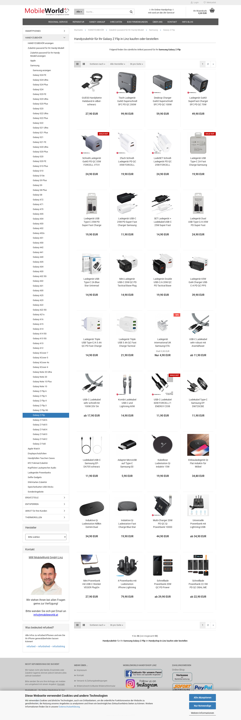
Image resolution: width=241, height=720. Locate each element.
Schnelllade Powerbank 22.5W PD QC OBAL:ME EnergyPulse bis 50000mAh (198, 584)
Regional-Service (58, 22)
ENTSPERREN (31, 504)
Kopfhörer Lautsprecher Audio (42, 467)
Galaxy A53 (38, 223)
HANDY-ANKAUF (97, 22)
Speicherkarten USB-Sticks (40, 487)
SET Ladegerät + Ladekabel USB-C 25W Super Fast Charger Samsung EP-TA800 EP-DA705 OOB (162, 222)
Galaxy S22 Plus (40, 118)
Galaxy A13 (38, 343)
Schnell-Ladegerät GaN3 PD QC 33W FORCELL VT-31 (91, 161)
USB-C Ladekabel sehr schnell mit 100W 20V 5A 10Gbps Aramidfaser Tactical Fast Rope (91, 403)
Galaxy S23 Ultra (40, 99)
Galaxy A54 (38, 218)
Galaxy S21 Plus (40, 132)
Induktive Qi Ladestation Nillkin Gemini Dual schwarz (91, 524)
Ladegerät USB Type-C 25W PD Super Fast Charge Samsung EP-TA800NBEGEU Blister (91, 222)
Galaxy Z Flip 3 (40, 405)
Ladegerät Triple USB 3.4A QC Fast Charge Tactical (127, 342)
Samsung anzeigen (42, 70)
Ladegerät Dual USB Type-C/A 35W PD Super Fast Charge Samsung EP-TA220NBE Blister (198, 222)
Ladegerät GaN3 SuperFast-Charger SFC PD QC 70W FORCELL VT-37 (198, 101)
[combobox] (97, 64)
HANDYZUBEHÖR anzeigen (41, 43)
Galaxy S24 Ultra (40, 80)
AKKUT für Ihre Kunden (36, 511)
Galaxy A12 (38, 348)
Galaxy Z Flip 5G (40, 410)
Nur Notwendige (202, 705)
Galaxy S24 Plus (40, 84)
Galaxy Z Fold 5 (40, 424)
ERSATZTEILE (31, 497)
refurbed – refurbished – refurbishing (46, 646)
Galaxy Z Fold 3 (40, 434)
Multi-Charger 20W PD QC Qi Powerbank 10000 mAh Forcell (162, 524)
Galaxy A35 (38, 262)
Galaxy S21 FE (39, 142)
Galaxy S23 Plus (40, 103)
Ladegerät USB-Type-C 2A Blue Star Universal (92, 282)
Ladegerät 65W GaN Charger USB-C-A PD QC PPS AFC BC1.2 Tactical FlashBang (198, 282)
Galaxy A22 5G (40, 310)
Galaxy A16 (38, 319)
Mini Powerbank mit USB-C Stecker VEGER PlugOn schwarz (91, 584)
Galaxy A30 (38, 290)
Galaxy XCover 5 (40, 357)
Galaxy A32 (38, 281)
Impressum (82, 670)
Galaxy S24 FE (39, 75)
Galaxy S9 (37, 185)
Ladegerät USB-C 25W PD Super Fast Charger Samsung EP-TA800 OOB (127, 222)
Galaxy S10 (38, 171)
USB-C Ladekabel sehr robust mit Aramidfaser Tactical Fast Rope (198, 343)
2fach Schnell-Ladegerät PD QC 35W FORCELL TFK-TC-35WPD (127, 162)
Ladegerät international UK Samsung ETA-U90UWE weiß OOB (163, 343)
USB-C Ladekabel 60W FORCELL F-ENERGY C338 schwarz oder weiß (162, 403)
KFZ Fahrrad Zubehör (38, 463)
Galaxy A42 (38, 247)
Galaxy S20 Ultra (40, 147)
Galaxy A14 (38, 329)
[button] (77, 64)
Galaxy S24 (38, 89)
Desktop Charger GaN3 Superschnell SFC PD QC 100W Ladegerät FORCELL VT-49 (163, 101)
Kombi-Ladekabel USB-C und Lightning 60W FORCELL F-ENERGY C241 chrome (127, 403)
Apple (33, 60)
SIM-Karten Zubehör (37, 482)
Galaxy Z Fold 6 (40, 420)
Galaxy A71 (38, 204)
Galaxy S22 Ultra (40, 113)
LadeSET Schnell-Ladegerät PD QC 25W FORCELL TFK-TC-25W (163, 162)
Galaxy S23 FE (39, 94)
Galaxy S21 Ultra (40, 127)
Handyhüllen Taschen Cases (41, 458)
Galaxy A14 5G (40, 333)
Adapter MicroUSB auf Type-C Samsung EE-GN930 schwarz (127, 463)
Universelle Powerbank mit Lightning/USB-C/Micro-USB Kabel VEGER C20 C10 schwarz (198, 524)
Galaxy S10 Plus (40, 166)
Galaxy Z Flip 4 (40, 400)
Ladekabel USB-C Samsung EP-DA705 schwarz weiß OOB (92, 463)
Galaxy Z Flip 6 (40, 391)
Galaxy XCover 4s (41, 362)
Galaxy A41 (38, 252)
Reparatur (78, 22)
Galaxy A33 (38, 271)
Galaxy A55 (38, 214)
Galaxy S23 (38, 108)
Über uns (158, 22)
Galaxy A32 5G (40, 276)
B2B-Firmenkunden (137, 22)
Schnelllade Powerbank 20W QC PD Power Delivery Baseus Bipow (162, 584)
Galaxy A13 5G (40, 338)
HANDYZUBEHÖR (33, 37)
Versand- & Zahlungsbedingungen (92, 681)
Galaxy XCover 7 (40, 353)
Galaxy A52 (38, 228)
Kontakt (172, 22)
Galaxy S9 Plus (40, 180)
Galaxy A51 (38, 238)
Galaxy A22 (38, 305)
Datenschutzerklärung (69, 706)
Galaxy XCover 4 (40, 367)
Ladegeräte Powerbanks (39, 472)
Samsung (34, 65)
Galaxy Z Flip (39, 415)
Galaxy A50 (38, 242)
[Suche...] (79, 12)
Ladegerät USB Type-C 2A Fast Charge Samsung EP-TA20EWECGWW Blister (198, 162)
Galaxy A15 (38, 324)
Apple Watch (34, 448)
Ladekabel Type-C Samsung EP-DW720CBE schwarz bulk (198, 403)
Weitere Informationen (202, 713)
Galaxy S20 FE (39, 161)
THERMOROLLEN (33, 517)
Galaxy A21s (39, 314)
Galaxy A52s (39, 233)
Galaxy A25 (38, 295)
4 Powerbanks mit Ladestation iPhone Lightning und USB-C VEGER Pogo (127, 584)
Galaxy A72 (38, 199)
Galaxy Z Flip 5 (40, 396)
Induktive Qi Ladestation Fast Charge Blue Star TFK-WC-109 (127, 524)
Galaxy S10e (39, 175)
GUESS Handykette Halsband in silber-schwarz (92, 101)
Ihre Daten (116, 22)
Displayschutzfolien (37, 453)
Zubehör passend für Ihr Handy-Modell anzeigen (45, 54)
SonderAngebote (36, 491)
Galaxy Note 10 (40, 386)
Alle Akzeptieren (202, 697)
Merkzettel (210, 2)
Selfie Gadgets (35, 477)
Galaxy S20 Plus (40, 151)
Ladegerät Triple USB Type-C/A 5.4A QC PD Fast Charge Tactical (92, 343)
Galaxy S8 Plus (40, 190)
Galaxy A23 (38, 300)
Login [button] (195, 2)
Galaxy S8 (37, 194)
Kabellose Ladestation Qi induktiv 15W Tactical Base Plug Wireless (162, 463)
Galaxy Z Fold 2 (40, 439)
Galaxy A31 (38, 286)
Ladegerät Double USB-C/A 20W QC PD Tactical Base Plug (162, 282)
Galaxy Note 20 (40, 377)
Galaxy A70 (38, 209)
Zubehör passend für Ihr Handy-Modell (46, 48)
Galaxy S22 (38, 123)
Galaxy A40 (38, 257)
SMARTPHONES (33, 31)
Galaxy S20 (38, 156)
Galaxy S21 (38, 137)
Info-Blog (187, 22)
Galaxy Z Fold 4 (40, 429)
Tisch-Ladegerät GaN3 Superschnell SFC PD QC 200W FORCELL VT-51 (127, 101)
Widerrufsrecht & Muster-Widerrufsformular (96, 686)
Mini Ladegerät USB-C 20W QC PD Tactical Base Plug (127, 282)
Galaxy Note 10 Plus (42, 381)
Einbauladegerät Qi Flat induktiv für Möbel (198, 463)
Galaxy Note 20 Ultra (42, 372)
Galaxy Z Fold (39, 443)
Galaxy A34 (38, 266)
